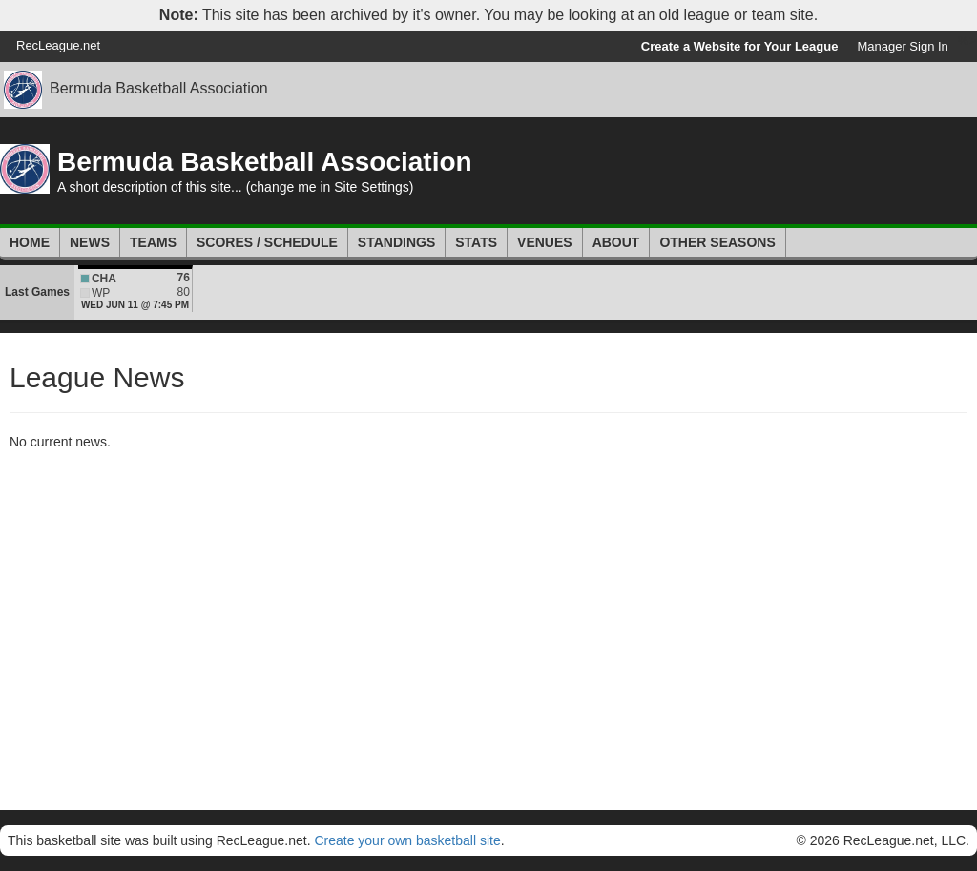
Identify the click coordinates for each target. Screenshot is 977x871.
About (616, 242)
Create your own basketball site (407, 840)
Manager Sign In (902, 46)
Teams (153, 242)
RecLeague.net (58, 45)
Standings (396, 242)
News (90, 242)
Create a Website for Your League (740, 46)
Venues (544, 242)
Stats (476, 242)
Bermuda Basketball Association (159, 88)
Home (30, 242)
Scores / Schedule (267, 242)
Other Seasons (717, 242)
